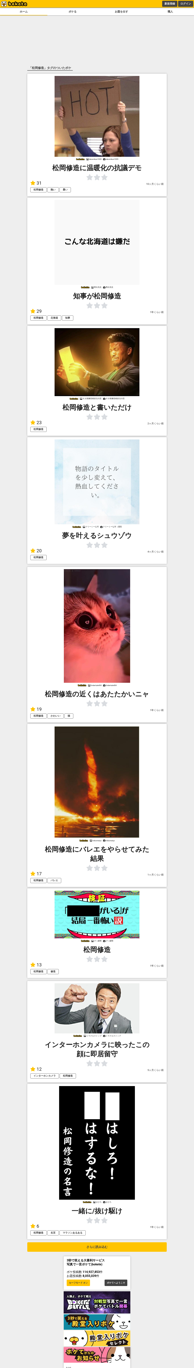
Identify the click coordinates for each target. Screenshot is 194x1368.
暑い (65, 189)
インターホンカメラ (45, 1075)
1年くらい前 (157, 312)
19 (36, 709)
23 (36, 422)
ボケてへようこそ (116, 1282)
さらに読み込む (97, 1247)
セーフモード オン (78, 1282)
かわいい (55, 715)
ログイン (185, 3)
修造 (53, 971)
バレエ (54, 880)
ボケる (73, 11)
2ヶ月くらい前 (156, 423)
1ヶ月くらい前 (156, 874)
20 (36, 550)
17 (36, 873)
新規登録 (169, 3)
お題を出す (121, 11)
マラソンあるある (72, 1232)
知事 (67, 317)
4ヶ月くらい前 (156, 551)
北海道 (54, 317)
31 (36, 183)
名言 (53, 1232)
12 (36, 1069)
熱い (53, 189)
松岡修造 (38, 189)
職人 (170, 11)
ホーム (24, 11)
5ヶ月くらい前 (156, 1070)
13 (36, 965)
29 (36, 311)
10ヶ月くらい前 (155, 184)
